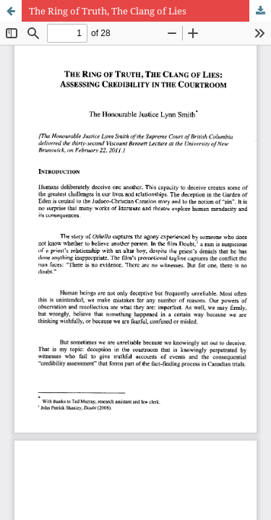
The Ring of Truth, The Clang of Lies (107, 10)
